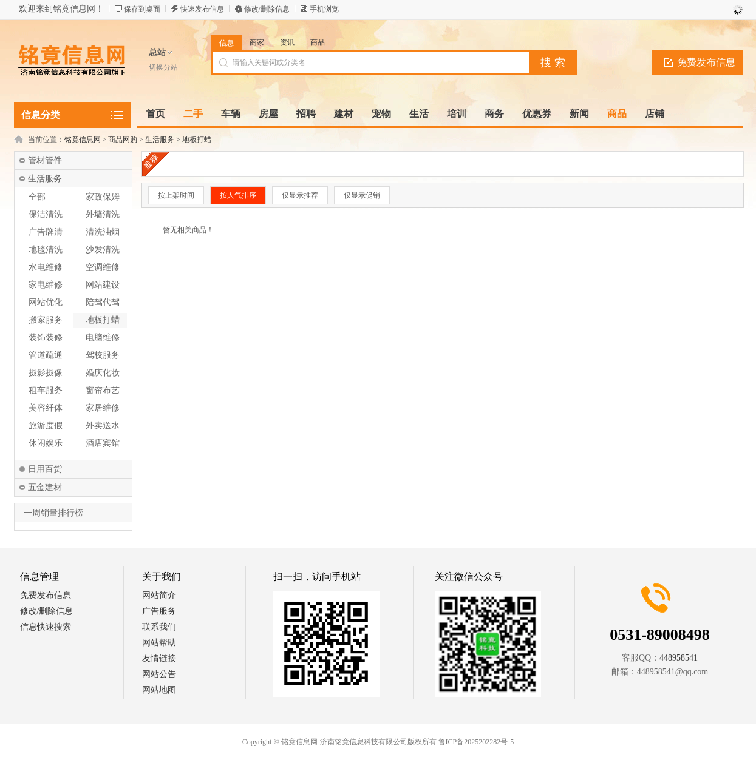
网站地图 (159, 689)
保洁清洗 (46, 214)
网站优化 (46, 302)
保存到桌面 (142, 9)
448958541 (678, 657)
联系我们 (159, 626)
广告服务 (159, 611)
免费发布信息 (706, 62)
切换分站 (163, 67)
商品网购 (122, 139)
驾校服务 (103, 355)
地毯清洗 (46, 249)
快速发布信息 (202, 9)
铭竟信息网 (82, 139)
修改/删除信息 (267, 9)
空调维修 (103, 267)
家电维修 (46, 284)
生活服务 (159, 139)
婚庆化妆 (103, 372)
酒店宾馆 (103, 443)
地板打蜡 (196, 139)
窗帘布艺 (103, 390)
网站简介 (159, 595)
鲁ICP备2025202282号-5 (476, 742)
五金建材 (45, 487)
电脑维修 (103, 337)
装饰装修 (46, 337)
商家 (257, 42)
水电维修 (46, 267)
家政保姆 (103, 196)
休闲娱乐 (46, 443)
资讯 (287, 42)
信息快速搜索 (45, 626)
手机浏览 (324, 9)
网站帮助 (159, 642)
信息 (226, 43)
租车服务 (46, 390)
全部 (37, 196)
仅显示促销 (362, 195)
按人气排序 (238, 195)
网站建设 (103, 284)
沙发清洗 (103, 249)
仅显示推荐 (300, 195)
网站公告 (159, 674)
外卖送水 (103, 425)
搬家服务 (46, 320)
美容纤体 (46, 407)
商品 (317, 42)
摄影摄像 (46, 372)
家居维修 (103, 407)
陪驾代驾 (103, 302)
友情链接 (159, 658)
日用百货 (45, 469)
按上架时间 (176, 195)
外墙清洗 (103, 214)
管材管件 (45, 160)
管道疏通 (46, 355)
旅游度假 (46, 425)
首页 (155, 114)
